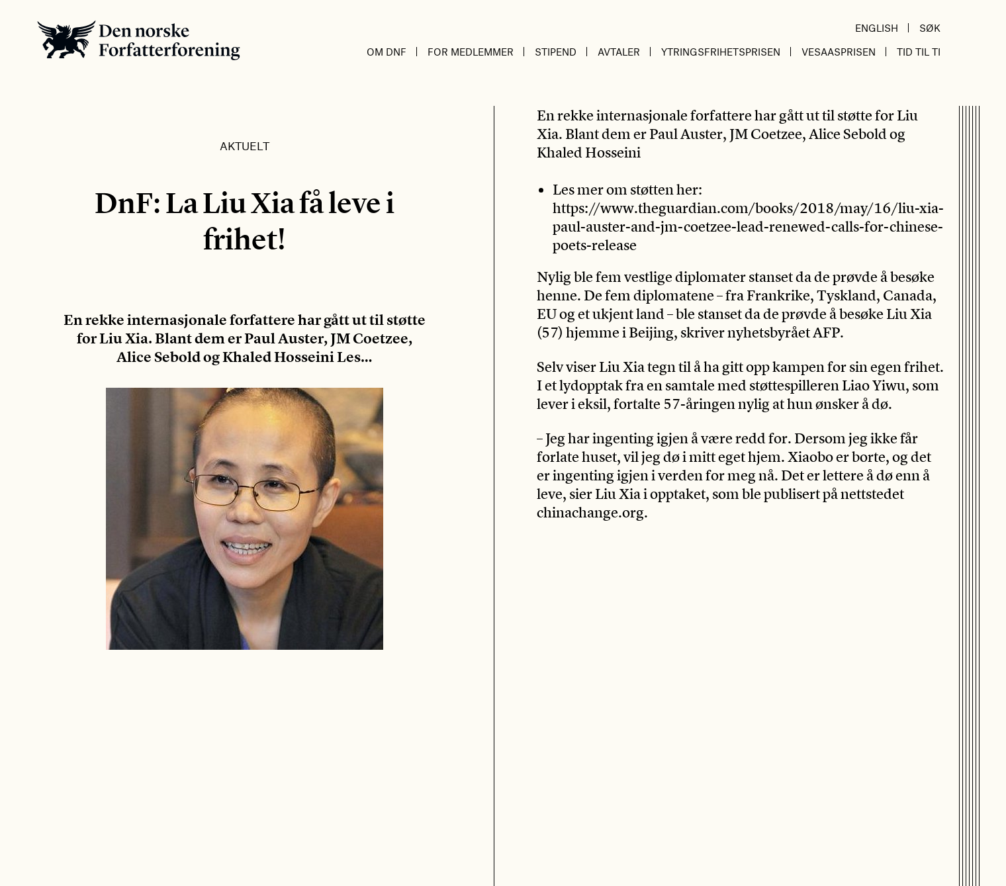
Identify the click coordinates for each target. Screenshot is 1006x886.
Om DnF (386, 52)
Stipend (555, 52)
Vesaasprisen (838, 52)
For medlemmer (471, 52)
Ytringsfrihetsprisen (720, 52)
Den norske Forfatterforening (138, 40)
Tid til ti (918, 52)
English (876, 28)
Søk (929, 28)
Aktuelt (244, 145)
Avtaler (619, 52)
